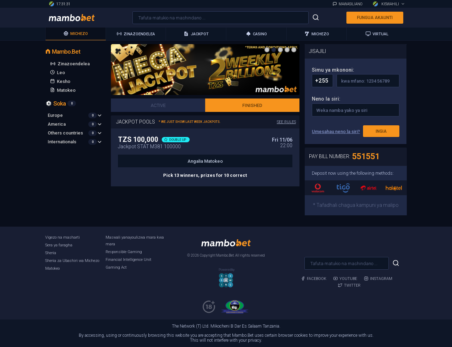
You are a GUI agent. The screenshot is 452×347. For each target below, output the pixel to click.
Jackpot (196, 33)
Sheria (50, 253)
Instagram (378, 278)
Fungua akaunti (375, 17)
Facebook (313, 278)
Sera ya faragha (58, 245)
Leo (61, 72)
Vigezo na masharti (62, 237)
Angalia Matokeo (205, 161)
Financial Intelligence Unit (128, 259)
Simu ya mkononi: (333, 70)
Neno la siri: (326, 99)
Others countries (75, 133)
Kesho (63, 81)
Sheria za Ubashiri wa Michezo (72, 260)
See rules (286, 122)
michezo (316, 33)
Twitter (349, 285)
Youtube (345, 278)
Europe (75, 115)
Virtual (376, 33)
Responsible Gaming (124, 252)
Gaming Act (116, 267)
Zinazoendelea (136, 33)
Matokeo (66, 90)
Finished (252, 105)
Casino (256, 33)
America (75, 124)
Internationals (75, 142)
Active (158, 105)
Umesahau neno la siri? (336, 131)
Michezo (75, 33)
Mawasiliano (350, 4)
